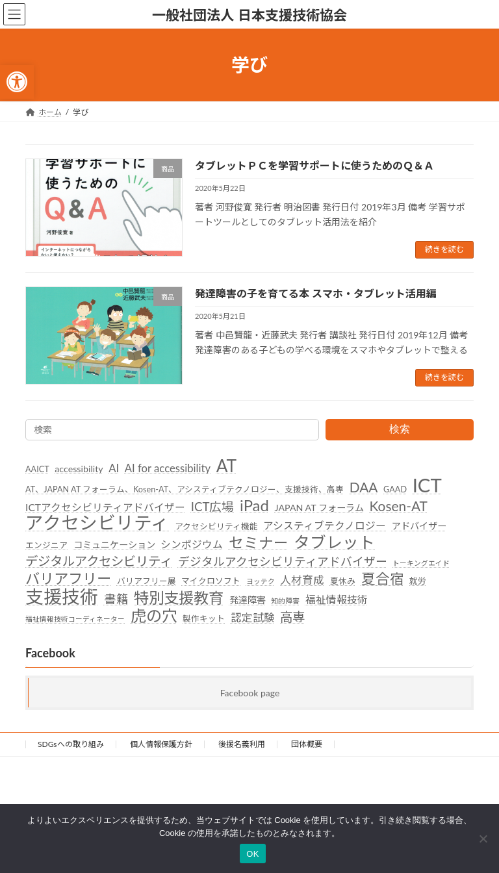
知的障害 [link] (285, 600)
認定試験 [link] (253, 617)
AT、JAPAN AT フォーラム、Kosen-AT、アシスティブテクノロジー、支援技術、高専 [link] (184, 489)
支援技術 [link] (61, 596)
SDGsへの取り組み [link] (71, 744)
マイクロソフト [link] (210, 581)
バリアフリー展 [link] (146, 581)
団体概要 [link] (306, 744)
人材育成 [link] (302, 580)
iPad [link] (254, 505)
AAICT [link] (37, 469)
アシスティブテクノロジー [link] (324, 525)
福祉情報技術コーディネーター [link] (75, 618)
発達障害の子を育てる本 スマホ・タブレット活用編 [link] (316, 293)
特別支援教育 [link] (179, 597)
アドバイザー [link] (419, 525)
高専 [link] (292, 616)
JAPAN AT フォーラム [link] (318, 507)
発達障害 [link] (247, 599)
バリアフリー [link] (68, 579)
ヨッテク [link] (260, 581)
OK (252, 854)
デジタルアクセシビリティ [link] (98, 560)
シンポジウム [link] (191, 544)
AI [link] (114, 468)
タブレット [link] (334, 542)
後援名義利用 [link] (241, 744)
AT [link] (226, 466)
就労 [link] (417, 581)
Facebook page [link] (250, 692)
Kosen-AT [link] (399, 506)
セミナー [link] (258, 543)
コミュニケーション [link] (114, 544)
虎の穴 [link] (154, 616)
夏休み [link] (342, 581)
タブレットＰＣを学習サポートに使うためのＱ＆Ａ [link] (314, 165)
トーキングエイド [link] (421, 563)
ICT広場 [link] (213, 507)
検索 (399, 429)
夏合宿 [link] (382, 579)
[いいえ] (482, 838)
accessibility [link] (79, 468)
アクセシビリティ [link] (97, 523)
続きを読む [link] (444, 249)
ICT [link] (427, 485)
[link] (17, 82)
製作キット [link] (204, 618)
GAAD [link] (395, 489)
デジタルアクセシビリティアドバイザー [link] (282, 561)
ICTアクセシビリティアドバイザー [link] (105, 507)
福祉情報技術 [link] (336, 599)
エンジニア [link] (46, 545)
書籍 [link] (116, 598)
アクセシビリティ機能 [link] (216, 526)
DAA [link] (364, 487)
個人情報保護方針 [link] (161, 744)
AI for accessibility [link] (168, 468)
